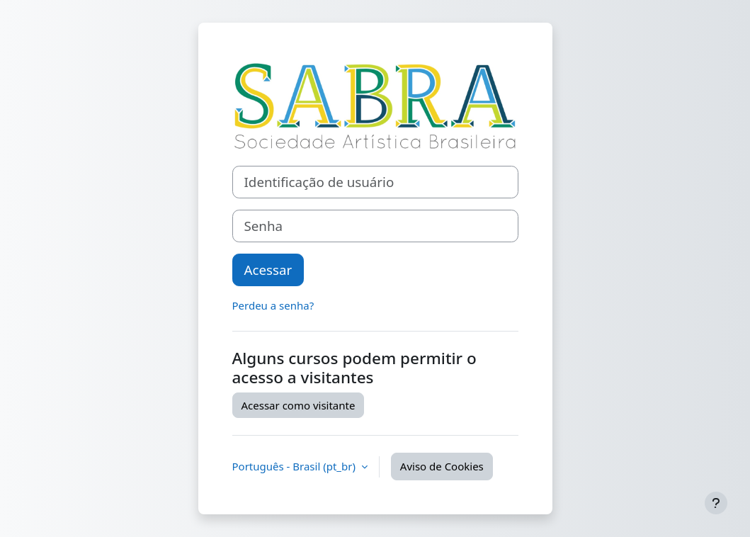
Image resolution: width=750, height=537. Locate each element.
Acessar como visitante (299, 405)
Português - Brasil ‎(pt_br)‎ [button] (295, 466)
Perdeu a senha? (273, 305)
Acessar (268, 269)
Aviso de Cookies (442, 466)
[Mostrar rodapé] (716, 503)
